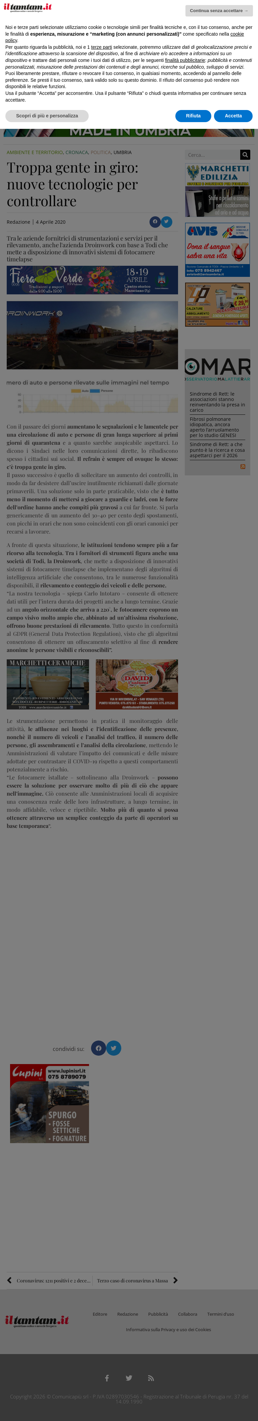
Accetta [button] (233, 115)
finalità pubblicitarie (185, 60)
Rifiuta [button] (193, 115)
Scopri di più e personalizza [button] (47, 115)
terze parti (101, 47)
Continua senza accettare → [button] (219, 10)
